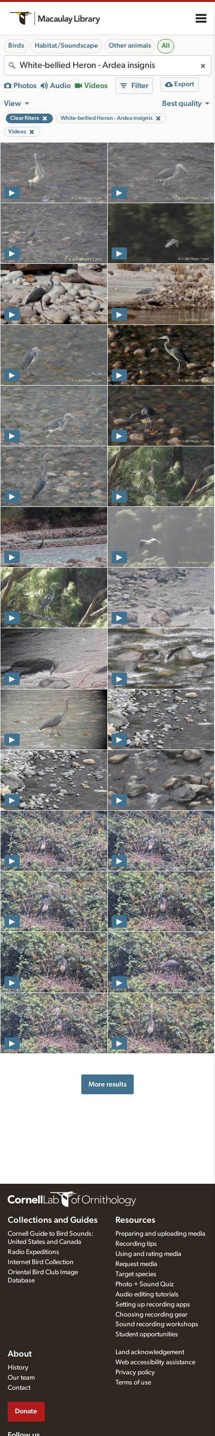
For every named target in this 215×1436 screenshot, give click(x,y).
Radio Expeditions (33, 1252)
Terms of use (133, 1382)
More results (107, 1084)
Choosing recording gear (151, 1314)
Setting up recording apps (152, 1304)
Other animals (130, 45)
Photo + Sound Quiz (144, 1284)
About (20, 1354)
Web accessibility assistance (155, 1362)
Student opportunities (146, 1334)
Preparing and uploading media (160, 1233)
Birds (16, 45)
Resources (135, 1220)
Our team (21, 1377)
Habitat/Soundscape (66, 45)
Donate (26, 1411)
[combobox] (107, 65)
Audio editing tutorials (146, 1294)
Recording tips (136, 1244)
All (166, 45)
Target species (135, 1274)
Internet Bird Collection (41, 1262)
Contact (19, 1387)
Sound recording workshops (156, 1324)
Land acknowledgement (149, 1352)
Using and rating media (148, 1254)
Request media (136, 1264)
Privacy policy (135, 1372)
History (18, 1367)
